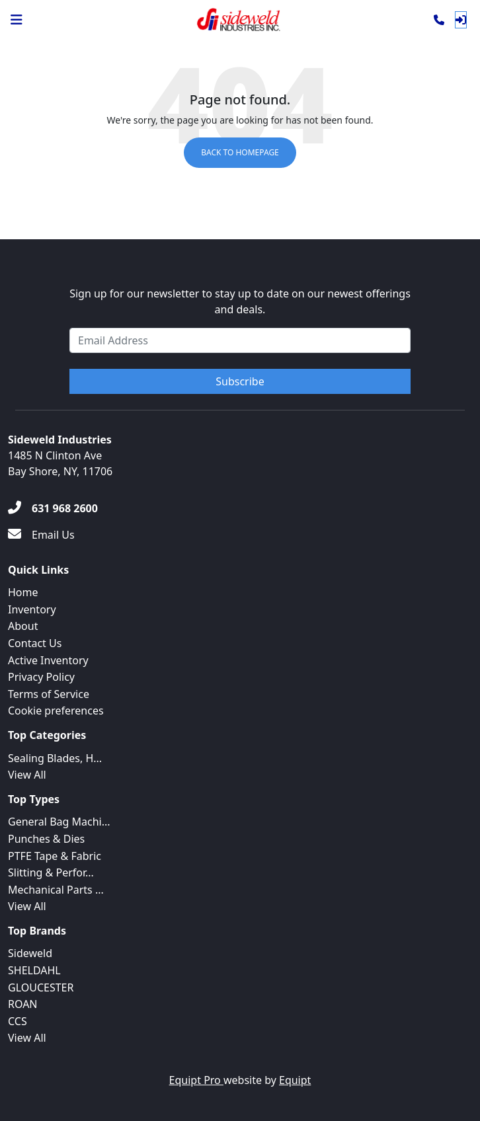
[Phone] (439, 20)
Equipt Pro (196, 1080)
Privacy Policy (41, 677)
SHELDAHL (34, 970)
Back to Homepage (240, 152)
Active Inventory (48, 660)
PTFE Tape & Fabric (54, 856)
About (23, 626)
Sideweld (30, 953)
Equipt (295, 1080)
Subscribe (240, 381)
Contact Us (34, 643)
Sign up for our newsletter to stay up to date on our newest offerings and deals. (240, 301)
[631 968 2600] (53, 508)
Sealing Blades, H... (55, 758)
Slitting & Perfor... (51, 872)
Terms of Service (48, 694)
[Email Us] (41, 534)
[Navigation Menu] (16, 20)
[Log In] (461, 19)
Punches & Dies (46, 838)
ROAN (23, 1004)
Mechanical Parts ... (56, 889)
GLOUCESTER (40, 987)
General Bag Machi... (59, 821)
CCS (17, 1021)
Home (23, 592)
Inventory (32, 609)
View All (27, 774)
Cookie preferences (56, 710)
